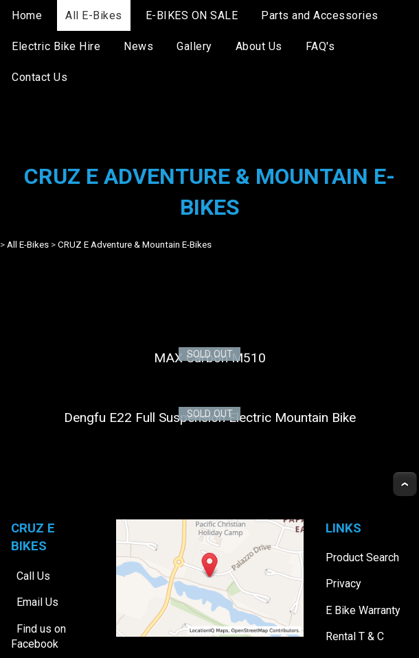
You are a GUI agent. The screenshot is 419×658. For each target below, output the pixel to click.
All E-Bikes (93, 15)
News (138, 46)
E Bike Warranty (363, 610)
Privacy (343, 583)
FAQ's (320, 46)
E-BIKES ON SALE (192, 15)
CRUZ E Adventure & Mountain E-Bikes (135, 244)
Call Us (33, 576)
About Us (259, 46)
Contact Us (39, 77)
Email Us (37, 602)
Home (27, 15)
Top (405, 484)
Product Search (362, 557)
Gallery (194, 46)
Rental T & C (355, 636)
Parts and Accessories (319, 15)
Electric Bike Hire (56, 46)
